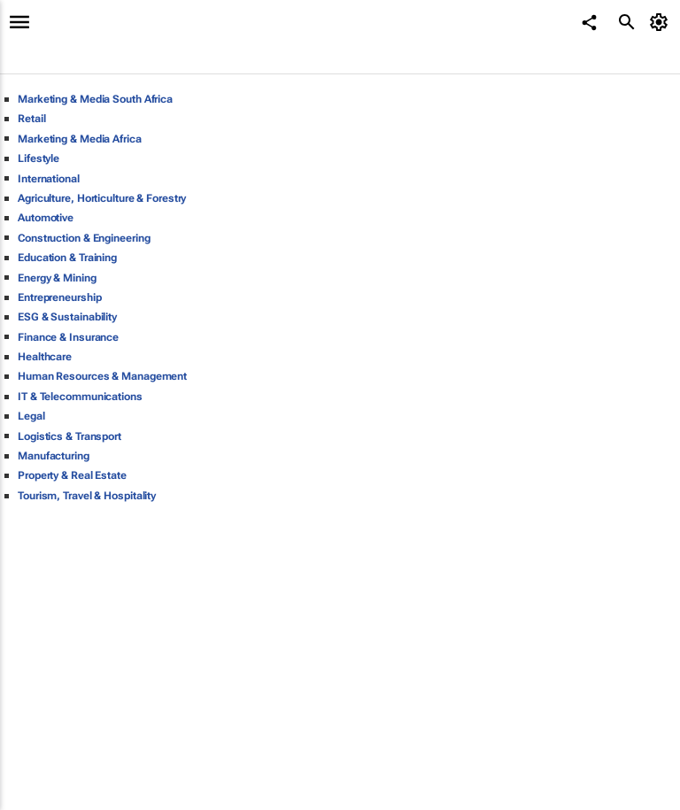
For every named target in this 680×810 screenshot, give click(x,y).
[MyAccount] (662, 22)
